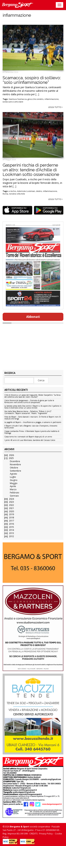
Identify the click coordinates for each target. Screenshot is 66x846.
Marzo (13, 489)
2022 (11, 505)
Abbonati (33, 317)
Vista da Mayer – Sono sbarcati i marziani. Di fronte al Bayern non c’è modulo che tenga (32, 418)
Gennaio (14, 495)
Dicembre (15, 461)
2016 (11, 523)
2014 (11, 530)
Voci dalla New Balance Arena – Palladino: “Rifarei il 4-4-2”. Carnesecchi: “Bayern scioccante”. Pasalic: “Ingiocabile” (28, 412)
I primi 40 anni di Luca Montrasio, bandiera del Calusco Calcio (29, 440)
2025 (11, 458)
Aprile (13, 486)
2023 (11, 501)
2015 (11, 527)
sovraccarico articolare (13, 102)
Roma (5, 194)
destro (39, 191)
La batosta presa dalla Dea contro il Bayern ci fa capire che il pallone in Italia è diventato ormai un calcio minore (32, 407)
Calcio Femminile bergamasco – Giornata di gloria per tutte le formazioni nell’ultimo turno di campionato (29, 402)
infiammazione (52, 99)
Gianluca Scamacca (18, 99)
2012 (11, 536)
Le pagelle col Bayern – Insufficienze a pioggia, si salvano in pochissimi (32, 422)
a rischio (12, 191)
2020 (11, 511)
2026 (11, 455)
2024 (11, 498)
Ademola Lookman (26, 191)
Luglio (13, 476)
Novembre (15, 464)
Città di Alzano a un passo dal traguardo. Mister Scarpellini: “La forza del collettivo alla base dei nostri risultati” (32, 396)
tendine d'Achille (17, 194)
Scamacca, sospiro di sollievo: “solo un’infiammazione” (32, 80)
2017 (11, 520)
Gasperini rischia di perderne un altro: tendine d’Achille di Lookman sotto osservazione (31, 170)
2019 (11, 514)
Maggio (13, 483)
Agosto (13, 473)
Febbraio (14, 492)
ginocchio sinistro (35, 99)
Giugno (13, 480)
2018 (11, 517)
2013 (11, 533)
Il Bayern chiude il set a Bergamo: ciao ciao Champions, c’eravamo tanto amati (30, 427)
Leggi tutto (55, 107)
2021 (11, 508)
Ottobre (14, 467)
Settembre (15, 470)
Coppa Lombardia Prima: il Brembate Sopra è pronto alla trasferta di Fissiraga (31, 432)
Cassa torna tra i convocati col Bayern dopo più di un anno (28, 437)
